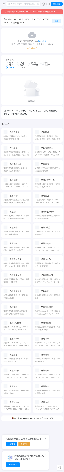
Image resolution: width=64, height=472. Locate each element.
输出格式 (10, 59)
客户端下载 (55, 428)
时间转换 (45, 433)
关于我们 (55, 448)
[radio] (9, 63)
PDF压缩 (27, 428)
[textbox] (23, 3)
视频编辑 (8, 428)
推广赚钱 (55, 438)
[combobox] (23, 4)
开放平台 (55, 443)
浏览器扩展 (55, 433)
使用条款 (55, 462)
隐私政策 (55, 453)
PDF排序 (27, 433)
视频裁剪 (8, 433)
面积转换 (45, 428)
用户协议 (55, 458)
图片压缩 (36, 428)
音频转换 (18, 433)
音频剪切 (18, 428)
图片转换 (36, 433)
